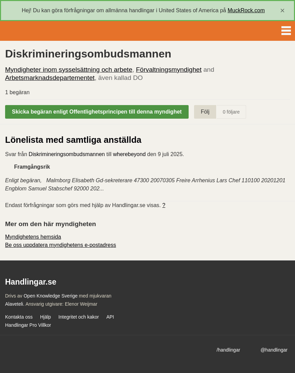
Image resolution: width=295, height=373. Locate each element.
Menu (286, 29)
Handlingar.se (28, 31)
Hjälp (45, 317)
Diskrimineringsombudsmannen (67, 154)
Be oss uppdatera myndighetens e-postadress (60, 245)
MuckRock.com (246, 10)
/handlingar (228, 350)
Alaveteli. (14, 304)
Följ (205, 112)
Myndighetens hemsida (33, 237)
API (110, 317)
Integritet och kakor (78, 317)
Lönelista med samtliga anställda (73, 140)
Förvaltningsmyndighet (169, 69)
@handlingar (274, 350)
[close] (282, 10)
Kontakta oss (19, 317)
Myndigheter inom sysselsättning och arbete (68, 69)
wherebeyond (129, 154)
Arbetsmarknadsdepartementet (49, 77)
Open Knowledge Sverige (50, 296)
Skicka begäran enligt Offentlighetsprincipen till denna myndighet (97, 112)
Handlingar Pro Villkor (28, 325)
